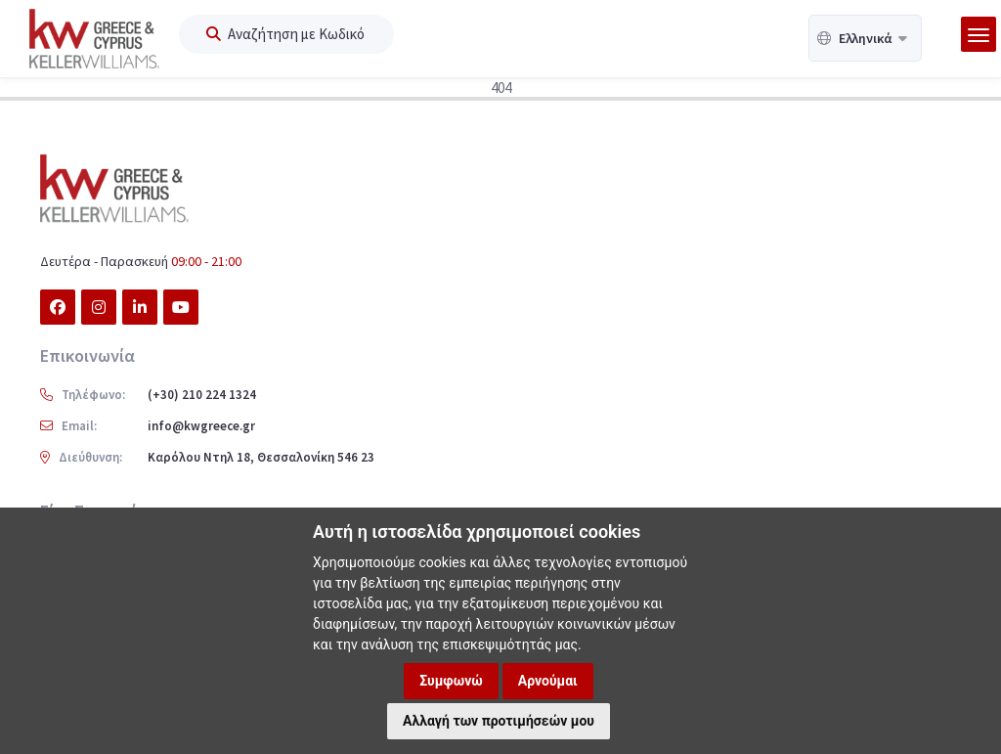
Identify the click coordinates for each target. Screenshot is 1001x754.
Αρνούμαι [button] (548, 680)
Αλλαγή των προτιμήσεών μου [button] (498, 721)
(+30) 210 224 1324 (202, 394)
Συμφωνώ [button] (451, 680)
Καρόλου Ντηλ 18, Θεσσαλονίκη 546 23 (261, 457)
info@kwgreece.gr (201, 426)
